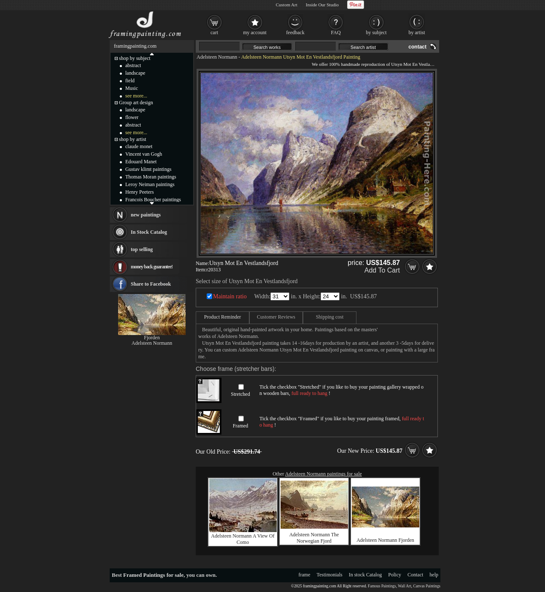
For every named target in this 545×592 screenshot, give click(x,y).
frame (304, 575)
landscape (135, 73)
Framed (240, 426)
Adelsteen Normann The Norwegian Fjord (314, 538)
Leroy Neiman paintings (150, 184)
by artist (417, 32)
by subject (376, 32)
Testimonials (330, 575)
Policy (394, 575)
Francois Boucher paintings (153, 200)
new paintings (146, 215)
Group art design (136, 102)
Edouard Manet (140, 162)
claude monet (138, 146)
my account (255, 32)
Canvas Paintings (426, 586)
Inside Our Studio (322, 4)
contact (417, 47)
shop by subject (135, 58)
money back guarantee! (152, 267)
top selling (142, 249)
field (130, 81)
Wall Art (404, 586)
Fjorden (151, 338)
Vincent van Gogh (143, 154)
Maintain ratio (230, 296)
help (433, 575)
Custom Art (286, 4)
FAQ (335, 32)
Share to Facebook (151, 284)
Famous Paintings (382, 586)
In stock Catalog (365, 575)
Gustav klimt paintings (148, 169)
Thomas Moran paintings (150, 177)
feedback (295, 32)
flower (131, 117)
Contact (415, 575)
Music (131, 88)
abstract (133, 65)
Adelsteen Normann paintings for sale (323, 474)
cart (214, 32)
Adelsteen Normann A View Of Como (242, 539)
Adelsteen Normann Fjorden (385, 540)
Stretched (240, 394)
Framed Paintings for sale (153, 575)
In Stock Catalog (149, 232)
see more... (136, 96)
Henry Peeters (139, 192)
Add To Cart (382, 270)
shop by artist (132, 139)
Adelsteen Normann (217, 57)
